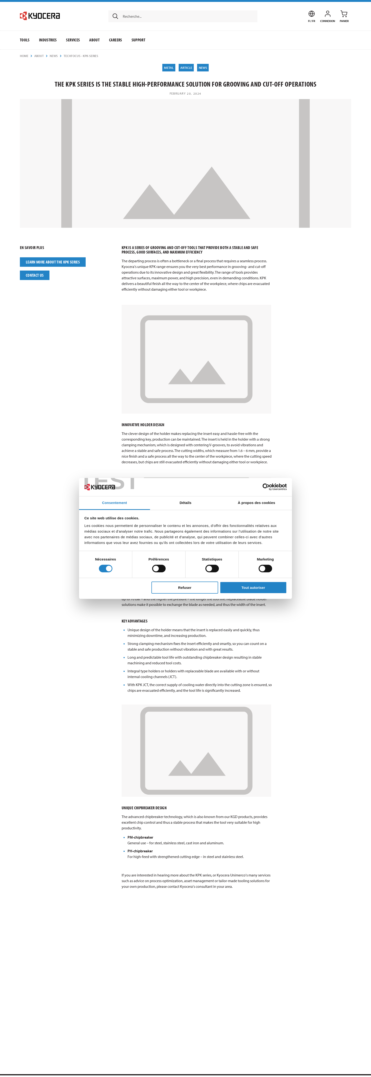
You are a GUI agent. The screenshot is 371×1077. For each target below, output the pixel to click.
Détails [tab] (185, 503)
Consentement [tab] (114, 503)
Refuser (184, 588)
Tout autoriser (253, 588)
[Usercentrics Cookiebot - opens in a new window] (266, 486)
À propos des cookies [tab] (256, 503)
